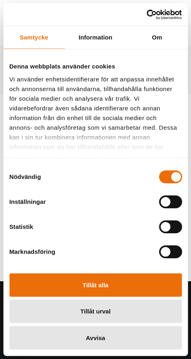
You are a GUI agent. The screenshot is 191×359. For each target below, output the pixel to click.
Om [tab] (157, 37)
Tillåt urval (95, 311)
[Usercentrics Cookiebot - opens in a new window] (146, 14)
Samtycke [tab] (34, 37)
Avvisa (95, 337)
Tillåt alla (96, 284)
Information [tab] (96, 37)
